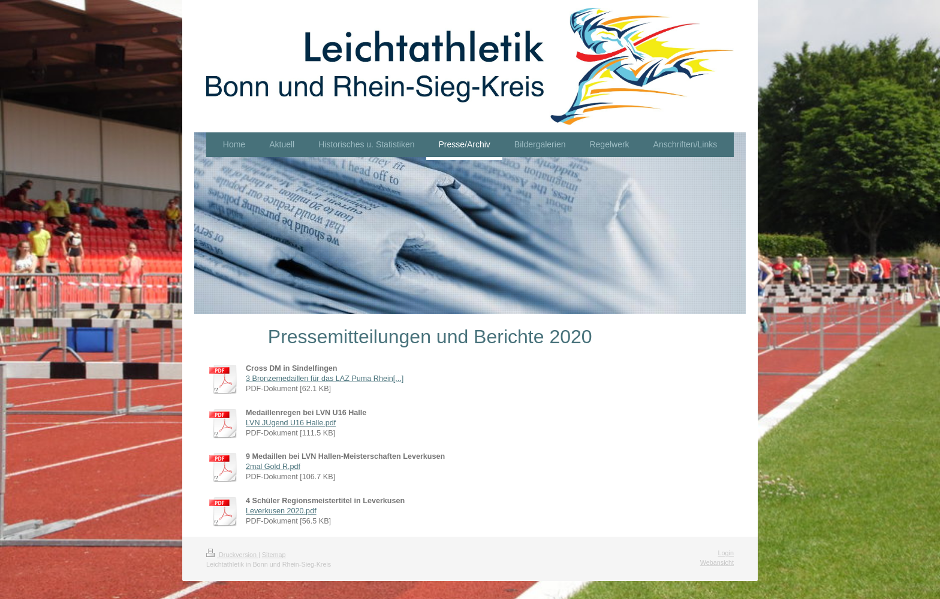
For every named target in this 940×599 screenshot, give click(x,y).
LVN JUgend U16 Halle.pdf (291, 423)
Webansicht (717, 562)
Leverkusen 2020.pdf (281, 511)
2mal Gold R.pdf (273, 466)
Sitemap (274, 554)
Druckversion (232, 554)
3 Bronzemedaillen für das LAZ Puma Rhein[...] (324, 378)
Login (726, 552)
